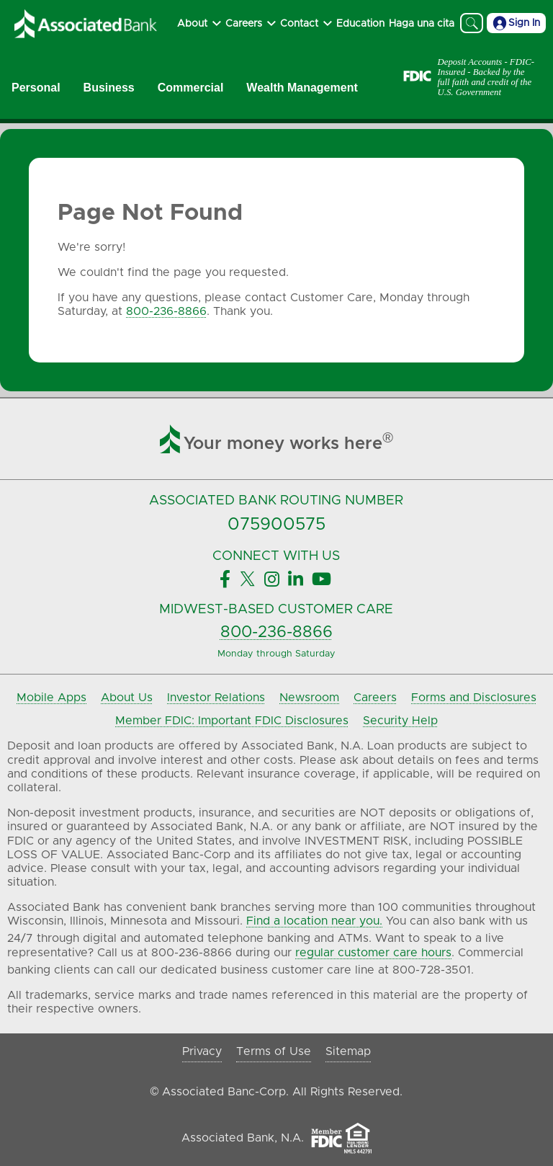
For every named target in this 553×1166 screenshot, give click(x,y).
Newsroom (309, 697)
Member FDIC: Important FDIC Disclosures (232, 720)
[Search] (471, 23)
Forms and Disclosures (473, 697)
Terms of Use (273, 1051)
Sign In (516, 23)
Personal (36, 87)
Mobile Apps (51, 697)
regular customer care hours (373, 952)
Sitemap (348, 1051)
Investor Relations (216, 697)
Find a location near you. (314, 921)
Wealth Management (301, 87)
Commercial (191, 87)
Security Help (400, 720)
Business (109, 87)
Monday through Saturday (276, 654)
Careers (375, 697)
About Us (127, 697)
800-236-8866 (166, 311)
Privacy (202, 1051)
